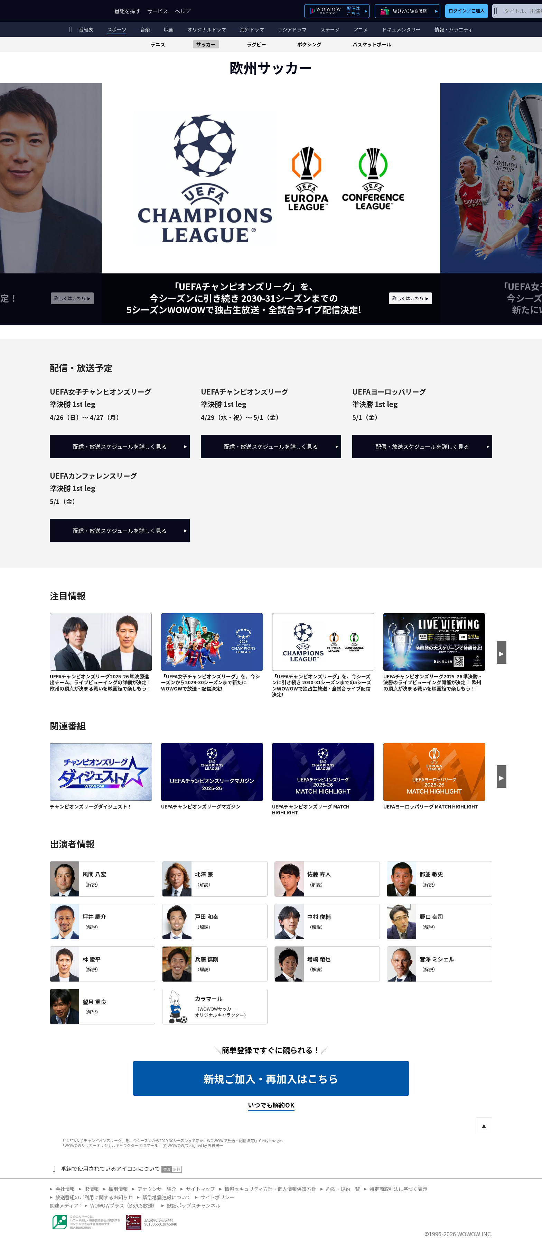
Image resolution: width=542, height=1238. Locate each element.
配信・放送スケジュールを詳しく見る (130, 446)
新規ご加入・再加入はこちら (271, 1078)
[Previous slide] (109, 204)
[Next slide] (432, 204)
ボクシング (309, 44)
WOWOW (75, 11)
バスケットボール (372, 44)
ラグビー (256, 44)
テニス (158, 44)
